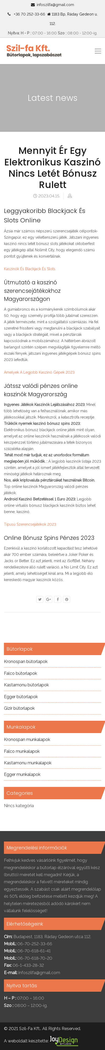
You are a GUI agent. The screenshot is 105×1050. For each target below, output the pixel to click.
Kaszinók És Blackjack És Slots (29, 269)
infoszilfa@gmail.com (55, 4)
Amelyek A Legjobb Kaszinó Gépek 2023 (39, 372)
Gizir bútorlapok (19, 708)
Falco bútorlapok (20, 673)
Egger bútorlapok (21, 696)
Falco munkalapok (22, 751)
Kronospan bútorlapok (26, 661)
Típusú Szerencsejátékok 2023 (30, 524)
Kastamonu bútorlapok (26, 684)
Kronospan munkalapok (27, 739)
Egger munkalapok (22, 774)
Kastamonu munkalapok (27, 762)
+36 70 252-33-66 (28, 14)
